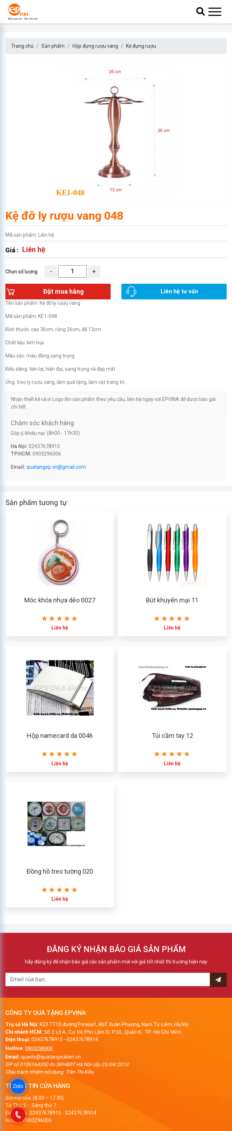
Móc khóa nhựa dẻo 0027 (59, 600)
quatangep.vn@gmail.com (56, 467)
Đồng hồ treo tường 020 (59, 871)
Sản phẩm (53, 46)
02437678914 (82, 1039)
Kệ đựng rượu (141, 46)
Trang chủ (22, 46)
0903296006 (39, 1048)
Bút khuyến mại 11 (172, 600)
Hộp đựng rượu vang (95, 46)
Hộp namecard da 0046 (60, 735)
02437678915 (47, 1039)
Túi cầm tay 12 (172, 735)
